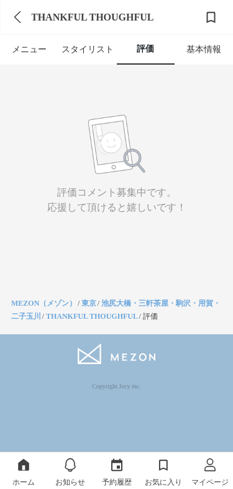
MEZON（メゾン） (43, 303)
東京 (88, 303)
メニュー (29, 49)
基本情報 (203, 49)
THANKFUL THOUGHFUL (92, 316)
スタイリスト (88, 49)
